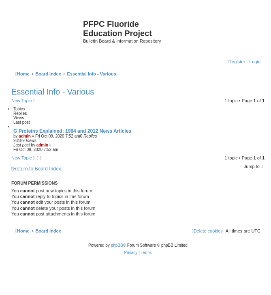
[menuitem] (254, 62)
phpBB (117, 245)
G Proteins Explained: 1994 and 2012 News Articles (72, 131)
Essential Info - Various (52, 91)
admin (24, 136)
